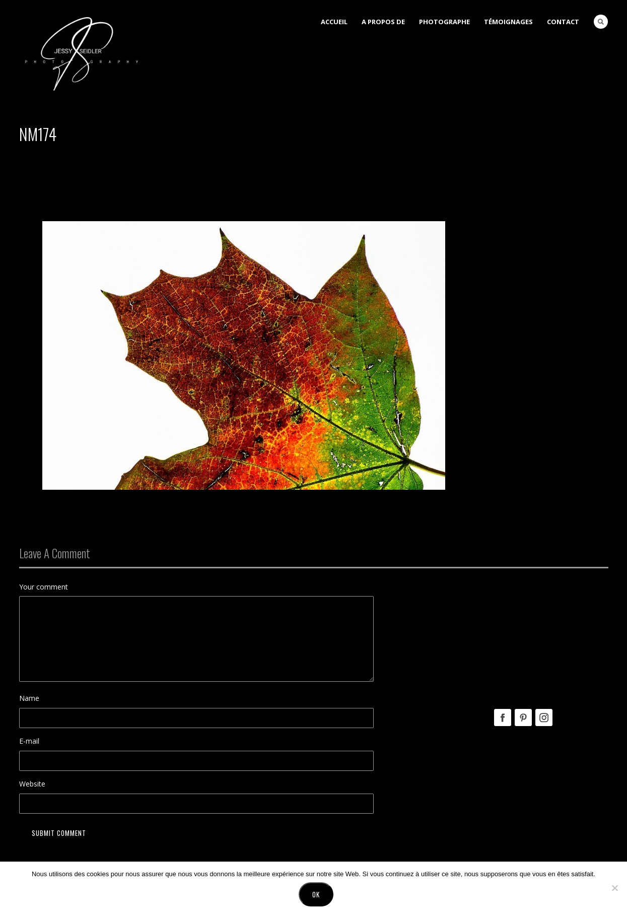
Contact (563, 21)
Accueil (334, 21)
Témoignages (508, 21)
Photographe (444, 21)
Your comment (43, 587)
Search (601, 22)
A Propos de (383, 21)
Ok (316, 894)
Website (32, 784)
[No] (614, 888)
